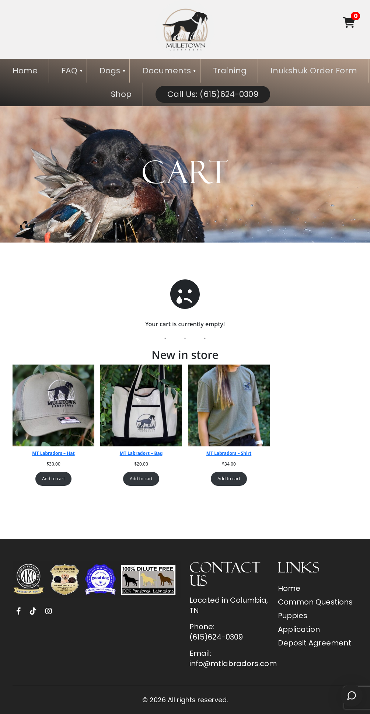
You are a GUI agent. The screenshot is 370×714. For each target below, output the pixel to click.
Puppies (292, 615)
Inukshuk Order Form (313, 70)
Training (230, 70)
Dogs (110, 70)
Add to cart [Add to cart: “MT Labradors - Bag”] (141, 479)
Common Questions (315, 602)
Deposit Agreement (314, 643)
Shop (121, 94)
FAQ (69, 70)
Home (25, 70)
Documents (167, 70)
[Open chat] (352, 696)
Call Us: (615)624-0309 (212, 94)
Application (299, 629)
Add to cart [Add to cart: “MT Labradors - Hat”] (53, 479)
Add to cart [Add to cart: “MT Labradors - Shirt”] (228, 479)
